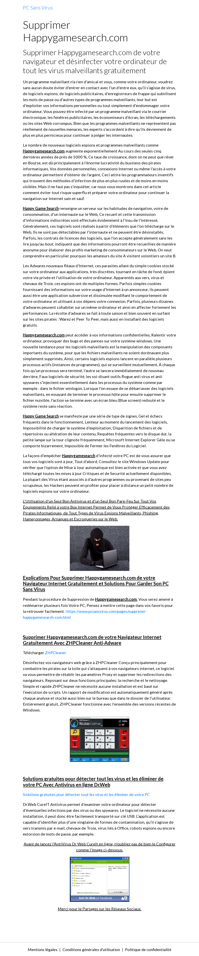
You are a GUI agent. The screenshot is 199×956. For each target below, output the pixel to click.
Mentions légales (39, 949)
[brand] (38, 7)
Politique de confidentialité (150, 949)
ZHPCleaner (56, 652)
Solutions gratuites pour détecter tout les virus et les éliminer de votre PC (88, 794)
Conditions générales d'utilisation (90, 949)
